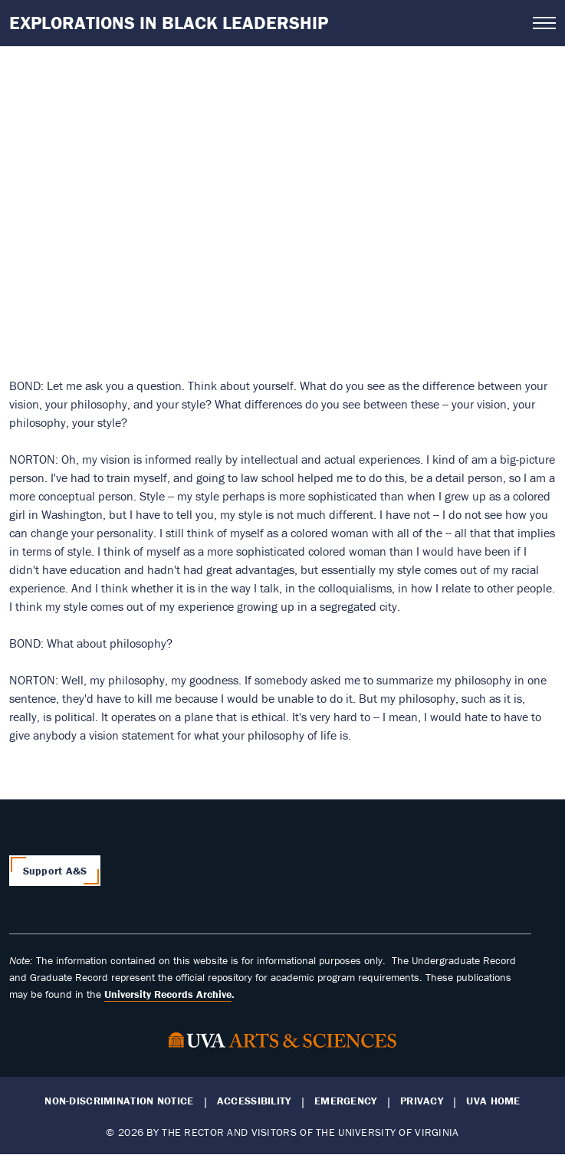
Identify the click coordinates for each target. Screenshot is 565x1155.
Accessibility (254, 1100)
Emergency (345, 1100)
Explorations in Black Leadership (168, 22)
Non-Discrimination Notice (118, 1100)
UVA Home (493, 1100)
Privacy (421, 1100)
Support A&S (55, 871)
